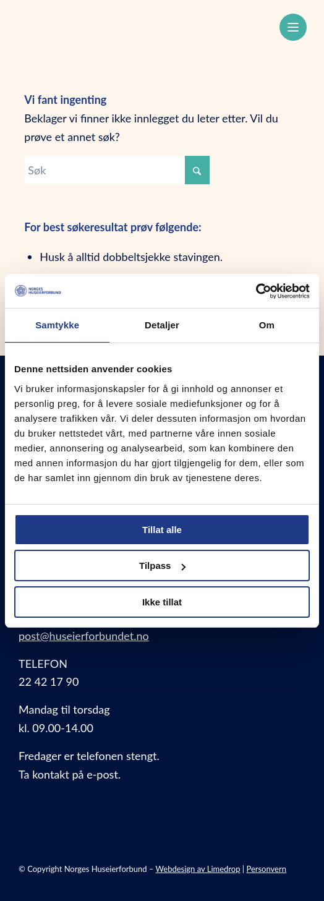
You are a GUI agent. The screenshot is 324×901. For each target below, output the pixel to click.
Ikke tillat (162, 602)
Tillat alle (162, 529)
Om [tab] (267, 325)
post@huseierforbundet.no (84, 636)
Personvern (266, 869)
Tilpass (162, 565)
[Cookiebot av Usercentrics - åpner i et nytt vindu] (256, 291)
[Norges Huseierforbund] (134, 25)
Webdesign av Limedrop (198, 869)
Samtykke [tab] (57, 325)
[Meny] (293, 27)
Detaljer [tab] (162, 325)
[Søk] (117, 170)
